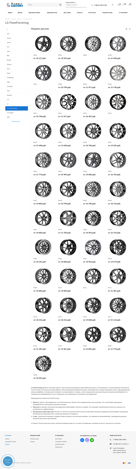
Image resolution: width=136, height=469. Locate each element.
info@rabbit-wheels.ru (121, 444)
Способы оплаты (61, 441)
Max (87, 440)
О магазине (59, 435)
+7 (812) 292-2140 (100, 5)
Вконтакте (82, 440)
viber (92, 440)
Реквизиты (58, 447)
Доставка (58, 439)
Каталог (8, 435)
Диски (7, 444)
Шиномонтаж (59, 444)
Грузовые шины (10, 441)
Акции (32, 441)
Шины (7, 439)
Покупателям (35, 435)
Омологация (34, 439)
